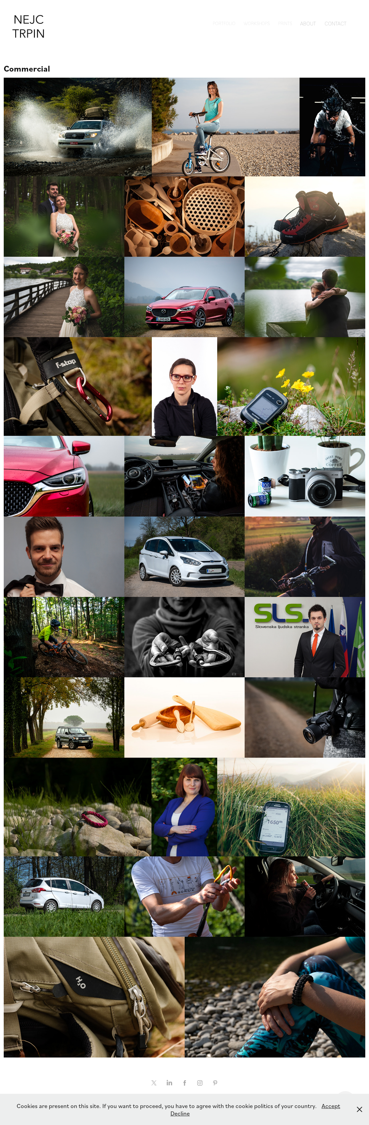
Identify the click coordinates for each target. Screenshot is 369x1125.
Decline (180, 1113)
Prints (285, 23)
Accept (331, 1105)
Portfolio (224, 23)
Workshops (257, 23)
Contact (336, 23)
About (308, 23)
